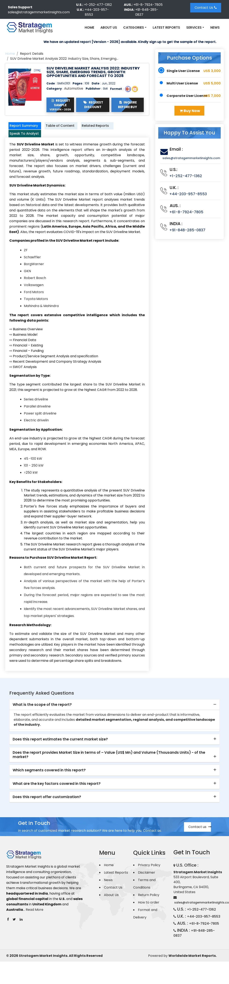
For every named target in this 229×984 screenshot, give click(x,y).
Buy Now (190, 110)
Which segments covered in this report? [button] (49, 781)
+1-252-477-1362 (98, 4)
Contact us (199, 838)
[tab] (114, 716)
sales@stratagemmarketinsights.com (39, 12)
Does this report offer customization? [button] (47, 808)
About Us (108, 27)
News (215, 27)
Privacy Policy (149, 876)
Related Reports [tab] (91, 129)
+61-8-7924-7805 (148, 4)
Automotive (73, 88)
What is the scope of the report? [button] (42, 716)
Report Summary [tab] (20, 129)
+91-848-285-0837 (146, 12)
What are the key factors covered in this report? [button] (57, 795)
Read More (34, 921)
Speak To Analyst (20, 142)
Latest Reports (166, 27)
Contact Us (206, 7)
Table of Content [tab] (55, 129)
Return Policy (148, 906)
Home (89, 27)
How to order (148, 914)
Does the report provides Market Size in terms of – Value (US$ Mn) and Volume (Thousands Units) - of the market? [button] (109, 766)
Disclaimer (146, 884)
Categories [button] (133, 27)
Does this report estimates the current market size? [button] (60, 751)
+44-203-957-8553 (97, 12)
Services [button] (194, 27)
